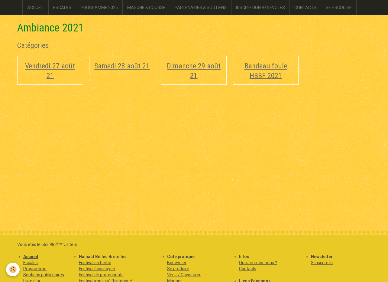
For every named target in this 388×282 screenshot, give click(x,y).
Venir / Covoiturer (184, 274)
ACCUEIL (35, 7)
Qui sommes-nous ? (258, 262)
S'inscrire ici (322, 262)
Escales (30, 262)
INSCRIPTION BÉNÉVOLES (260, 7)
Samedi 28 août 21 (122, 66)
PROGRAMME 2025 (99, 7)
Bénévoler (176, 262)
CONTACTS (305, 7)
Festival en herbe (95, 262)
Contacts (247, 268)
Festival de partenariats (101, 274)
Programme (35, 268)
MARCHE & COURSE (146, 7)
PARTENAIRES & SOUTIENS (201, 7)
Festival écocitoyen (97, 268)
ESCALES (62, 7)
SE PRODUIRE (339, 7)
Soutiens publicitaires (43, 274)
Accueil (30, 256)
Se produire (178, 268)
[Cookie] (13, 269)
